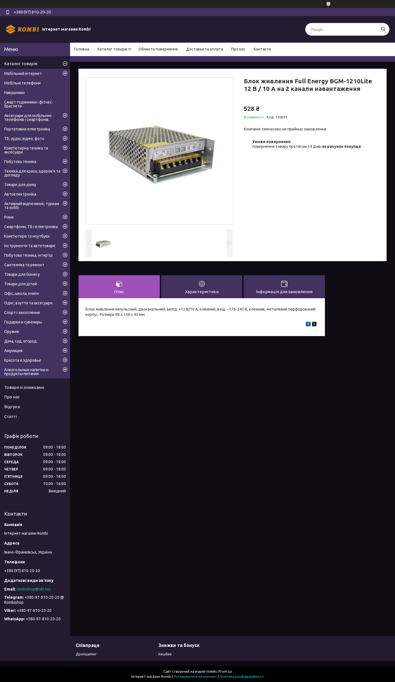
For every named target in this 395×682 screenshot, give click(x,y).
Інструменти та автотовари (29, 246)
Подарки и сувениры (23, 322)
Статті (10, 416)
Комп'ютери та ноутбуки (27, 236)
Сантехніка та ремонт (24, 265)
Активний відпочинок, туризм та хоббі (31, 205)
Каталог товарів (112, 49)
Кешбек (165, 654)
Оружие (11, 331)
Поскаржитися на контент (195, 676)
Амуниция (13, 350)
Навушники (14, 92)
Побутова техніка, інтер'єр (28, 255)
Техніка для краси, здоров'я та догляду (32, 173)
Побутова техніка (20, 161)
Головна (81, 49)
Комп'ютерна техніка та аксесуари (26, 150)
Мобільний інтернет (23, 73)
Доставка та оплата (204, 49)
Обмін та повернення (158, 49)
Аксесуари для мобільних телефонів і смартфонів (28, 117)
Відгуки (12, 406)
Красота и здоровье (22, 360)
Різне (9, 217)
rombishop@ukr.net (34, 589)
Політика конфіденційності (242, 676)
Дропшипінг (86, 654)
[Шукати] (383, 29)
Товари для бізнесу (22, 274)
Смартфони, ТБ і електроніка (31, 226)
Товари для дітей (20, 284)
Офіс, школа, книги (21, 293)
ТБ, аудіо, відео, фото (24, 138)
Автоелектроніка (20, 194)
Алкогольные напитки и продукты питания (26, 372)
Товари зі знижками (24, 387)
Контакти (262, 49)
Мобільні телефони (22, 83)
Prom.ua (225, 671)
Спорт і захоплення (22, 312)
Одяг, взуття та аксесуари (28, 303)
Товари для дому (20, 184)
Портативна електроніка (27, 129)
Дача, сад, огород (20, 341)
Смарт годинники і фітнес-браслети (28, 104)
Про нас (238, 49)
